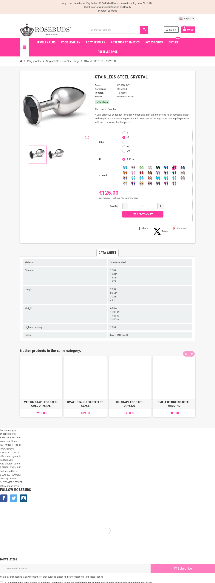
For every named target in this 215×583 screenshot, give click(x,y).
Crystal (103, 175)
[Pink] (133, 173)
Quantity (114, 206)
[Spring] (157, 173)
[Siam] (133, 178)
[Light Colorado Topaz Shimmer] (141, 178)
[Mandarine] (125, 173)
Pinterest (179, 228)
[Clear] (149, 167)
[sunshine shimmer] (182, 173)
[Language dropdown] (186, 18)
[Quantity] (143, 206)
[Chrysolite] (141, 167)
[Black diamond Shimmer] (157, 178)
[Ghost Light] (149, 183)
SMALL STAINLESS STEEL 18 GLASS (85, 404)
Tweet (160, 231)
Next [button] (191, 349)
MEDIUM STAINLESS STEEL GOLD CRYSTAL (41, 404)
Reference (100, 89)
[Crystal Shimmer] (125, 183)
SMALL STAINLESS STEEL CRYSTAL (174, 404)
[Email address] (75, 568)
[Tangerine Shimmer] (149, 178)
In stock (99, 92)
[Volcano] (166, 173)
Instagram (23, 498)
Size (101, 142)
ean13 (98, 96)
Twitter (13, 498)
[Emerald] (157, 167)
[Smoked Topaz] (149, 173)
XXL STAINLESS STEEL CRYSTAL (129, 404)
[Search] (118, 30)
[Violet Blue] (133, 183)
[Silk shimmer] (182, 178)
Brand (98, 85)
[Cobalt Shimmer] (174, 178)
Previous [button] (186, 349)
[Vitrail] (174, 183)
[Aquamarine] (125, 167)
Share (143, 228)
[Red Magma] (141, 173)
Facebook (3, 498)
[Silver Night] (157, 183)
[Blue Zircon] (174, 173)
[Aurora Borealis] (133, 167)
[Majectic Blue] (182, 167)
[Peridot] (166, 178)
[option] (41, 386)
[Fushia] (166, 183)
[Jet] (174, 167)
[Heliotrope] (166, 167)
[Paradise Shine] (141, 183)
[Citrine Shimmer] (125, 178)
